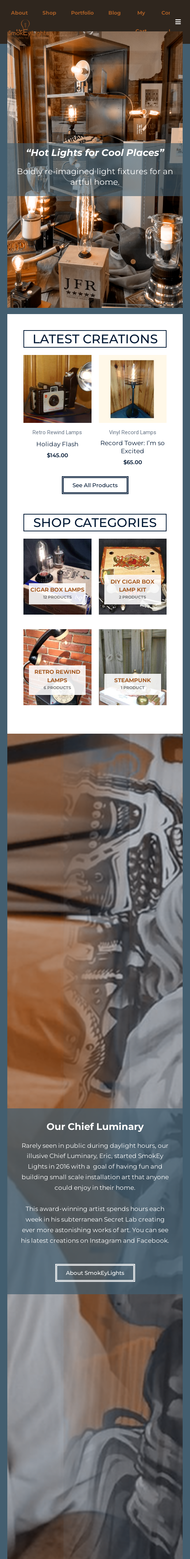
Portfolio (82, 12)
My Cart (141, 21)
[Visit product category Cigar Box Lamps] (57, 577)
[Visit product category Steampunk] (133, 667)
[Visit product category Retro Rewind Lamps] (57, 667)
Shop (49, 12)
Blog (114, 12)
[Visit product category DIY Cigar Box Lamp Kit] (133, 577)
